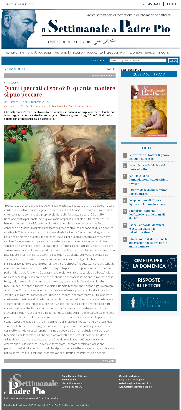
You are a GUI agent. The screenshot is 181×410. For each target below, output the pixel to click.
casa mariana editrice (149, 302)
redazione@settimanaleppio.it (135, 383)
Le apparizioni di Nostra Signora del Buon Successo (147, 202)
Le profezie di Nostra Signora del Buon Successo (149, 156)
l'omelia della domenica (149, 263)
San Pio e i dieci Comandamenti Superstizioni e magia (148, 179)
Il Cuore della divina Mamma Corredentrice (148, 191)
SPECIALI (164, 52)
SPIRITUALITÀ (28, 52)
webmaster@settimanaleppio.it (135, 386)
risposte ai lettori (149, 282)
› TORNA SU (108, 361)
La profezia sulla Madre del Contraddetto (147, 167)
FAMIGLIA (150, 52)
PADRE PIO (11, 52)
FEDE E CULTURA (115, 52)
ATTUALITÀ (76, 52)
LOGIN (170, 4)
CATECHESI (45, 52)
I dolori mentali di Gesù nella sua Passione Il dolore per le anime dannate (148, 242)
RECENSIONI (135, 52)
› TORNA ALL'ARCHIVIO (102, 75)
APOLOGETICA (94, 52)
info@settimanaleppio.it (131, 379)
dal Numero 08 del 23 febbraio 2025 (26, 101)
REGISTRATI (152, 4)
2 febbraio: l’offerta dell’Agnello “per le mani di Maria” (147, 214)
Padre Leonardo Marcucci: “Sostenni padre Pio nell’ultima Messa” (146, 228)
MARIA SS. (61, 52)
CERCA (173, 60)
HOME (111, 69)
